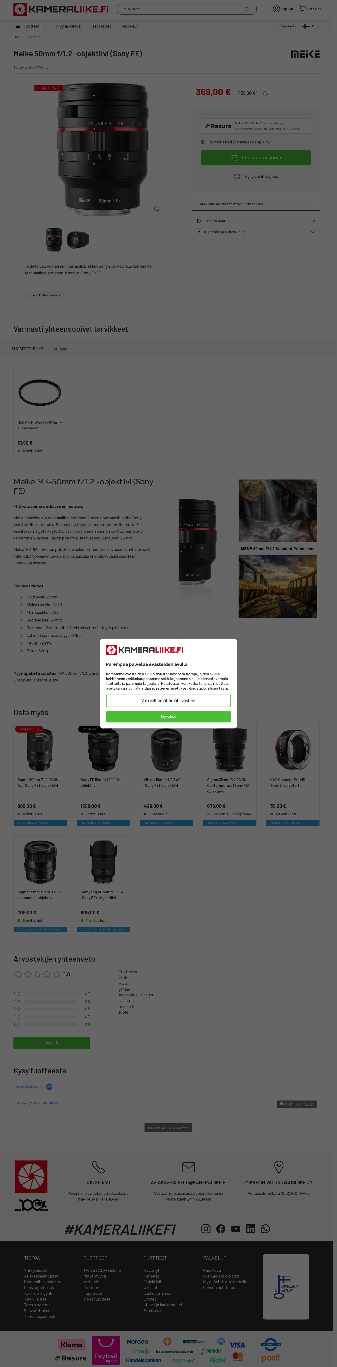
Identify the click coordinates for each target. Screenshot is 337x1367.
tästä (223, 688)
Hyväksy (168, 716)
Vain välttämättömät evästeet (168, 700)
